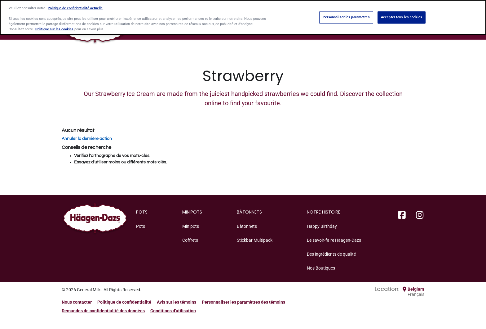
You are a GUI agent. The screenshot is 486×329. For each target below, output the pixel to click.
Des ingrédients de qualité (331, 254)
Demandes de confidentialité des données (103, 310)
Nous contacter (77, 302)
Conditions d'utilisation (173, 310)
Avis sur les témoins (176, 302)
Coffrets (190, 240)
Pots (140, 226)
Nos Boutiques (321, 268)
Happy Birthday (322, 226)
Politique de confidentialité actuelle (75, 7)
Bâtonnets (247, 226)
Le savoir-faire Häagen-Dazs (334, 240)
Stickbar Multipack (254, 240)
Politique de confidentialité (124, 302)
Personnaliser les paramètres (346, 17)
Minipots (190, 226)
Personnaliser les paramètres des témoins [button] (243, 302)
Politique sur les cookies (54, 28)
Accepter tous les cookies (401, 17)
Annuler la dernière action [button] (87, 138)
